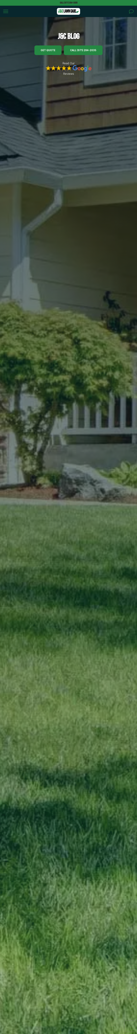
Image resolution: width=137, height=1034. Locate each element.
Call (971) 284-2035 (68, 2)
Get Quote (48, 50)
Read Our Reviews (68, 68)
